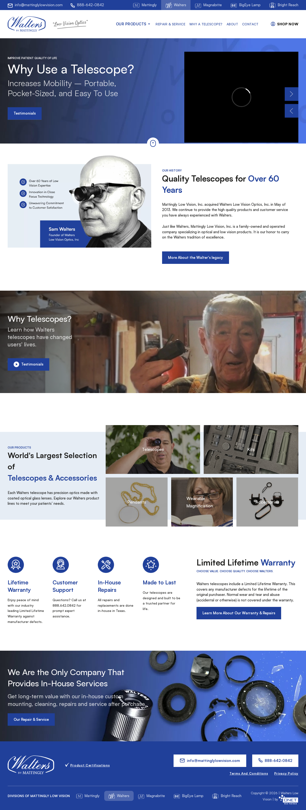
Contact (250, 24)
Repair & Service (170, 24)
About (232, 24)
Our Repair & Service (31, 719)
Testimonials (25, 113)
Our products (134, 24)
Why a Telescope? (206, 24)
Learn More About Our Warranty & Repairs (238, 613)
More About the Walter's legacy (195, 257)
